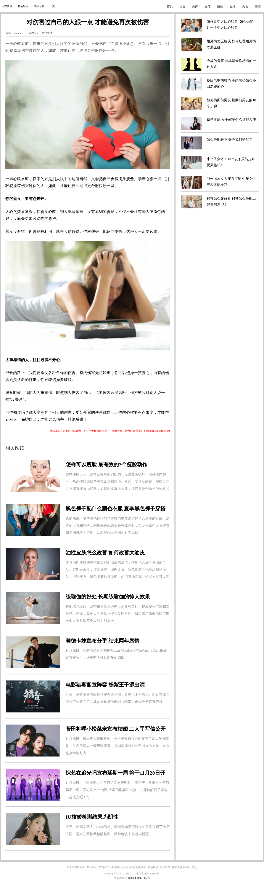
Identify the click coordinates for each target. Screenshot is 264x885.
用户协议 (177, 867)
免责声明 (116, 867)
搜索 (258, 6)
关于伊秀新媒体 (76, 867)
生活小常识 (190, 867)
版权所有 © (121, 877)
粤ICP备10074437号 (139, 877)
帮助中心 (92, 867)
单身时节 (39, 6)
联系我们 (128, 867)
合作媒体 (140, 867)
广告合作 (104, 867)
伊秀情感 (7, 6)
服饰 (207, 6)
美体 (195, 6)
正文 (52, 6)
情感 (220, 6)
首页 (170, 6)
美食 (245, 6)
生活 (233, 6)
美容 (182, 6)
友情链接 (153, 867)
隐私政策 (165, 867)
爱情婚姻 (23, 6)
